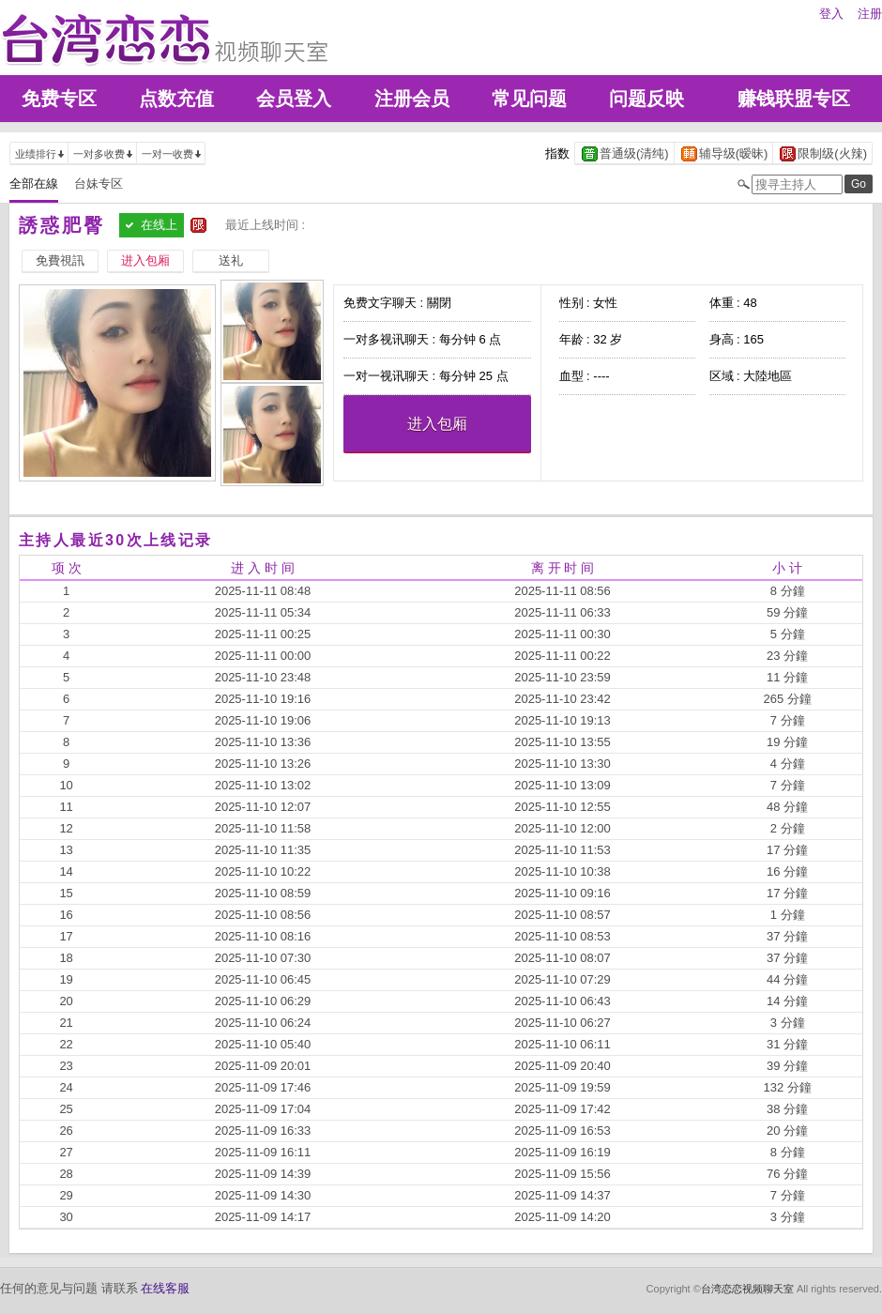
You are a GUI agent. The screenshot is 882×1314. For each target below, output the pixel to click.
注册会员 (411, 98)
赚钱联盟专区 (794, 98)
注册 (870, 14)
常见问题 (529, 98)
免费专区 (59, 98)
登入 (831, 14)
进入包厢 (437, 424)
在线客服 (165, 1288)
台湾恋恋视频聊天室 (747, 1288)
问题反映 (646, 98)
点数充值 (176, 98)
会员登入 (293, 98)
